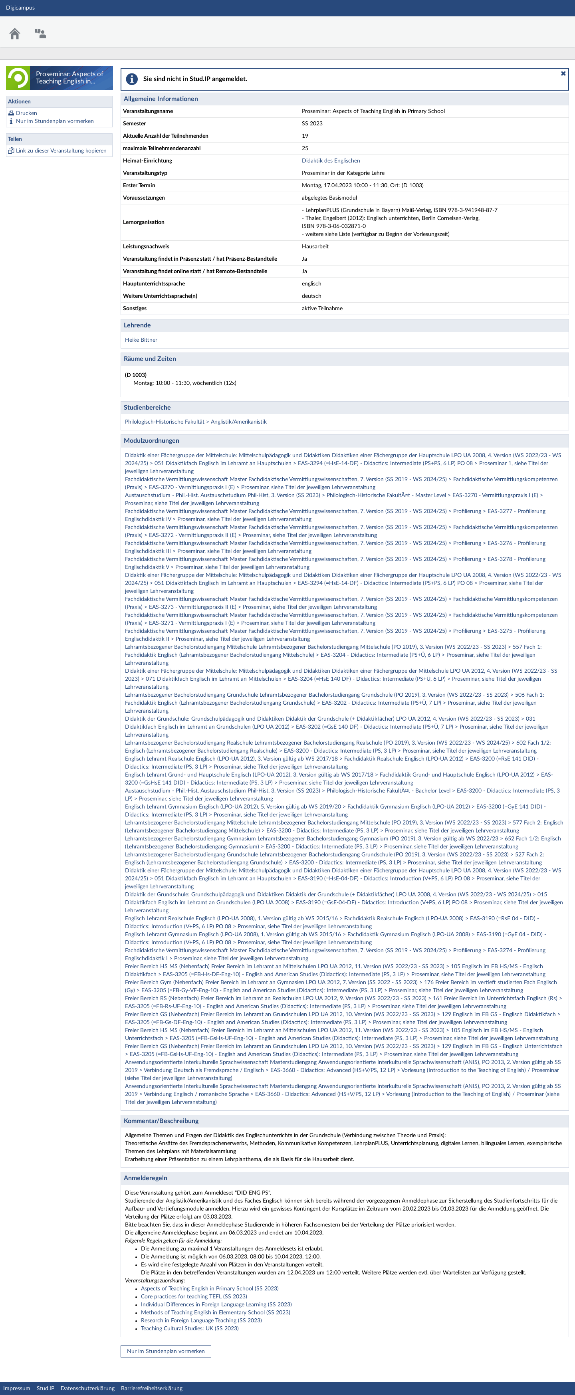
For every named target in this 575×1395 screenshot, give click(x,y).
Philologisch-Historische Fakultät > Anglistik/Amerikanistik (196, 422)
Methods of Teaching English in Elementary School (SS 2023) (215, 1313)
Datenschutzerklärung (88, 1388)
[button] (563, 73)
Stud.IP (45, 1388)
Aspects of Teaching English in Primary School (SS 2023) (210, 1289)
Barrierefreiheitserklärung (151, 1388)
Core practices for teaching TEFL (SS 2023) (194, 1297)
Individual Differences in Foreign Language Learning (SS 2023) (216, 1305)
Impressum (16, 1388)
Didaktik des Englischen (331, 161)
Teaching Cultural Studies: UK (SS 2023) (190, 1329)
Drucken (26, 113)
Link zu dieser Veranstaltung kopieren (61, 151)
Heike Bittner (141, 340)
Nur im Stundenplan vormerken (55, 121)
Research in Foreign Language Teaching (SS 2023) (201, 1321)
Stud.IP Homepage (544, 27)
